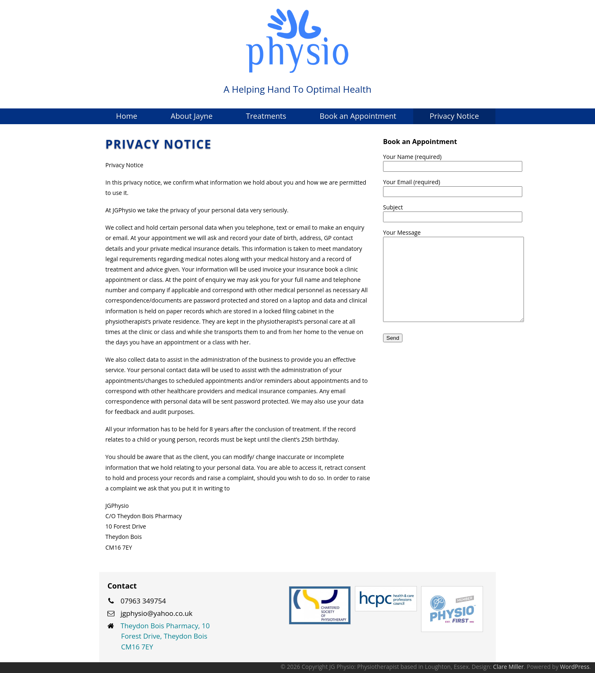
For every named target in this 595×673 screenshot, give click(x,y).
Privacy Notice (454, 116)
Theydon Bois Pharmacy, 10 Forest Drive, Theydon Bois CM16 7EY (165, 636)
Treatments (266, 116)
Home (126, 116)
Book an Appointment (358, 116)
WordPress (574, 667)
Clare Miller (508, 667)
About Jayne (191, 116)
